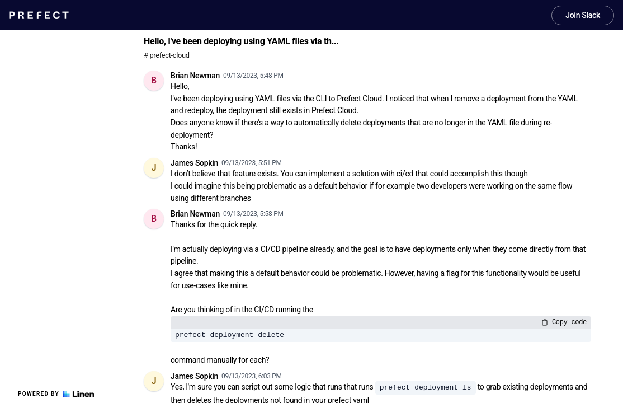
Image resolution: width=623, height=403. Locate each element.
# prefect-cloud (167, 55)
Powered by (56, 394)
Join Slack (582, 15)
